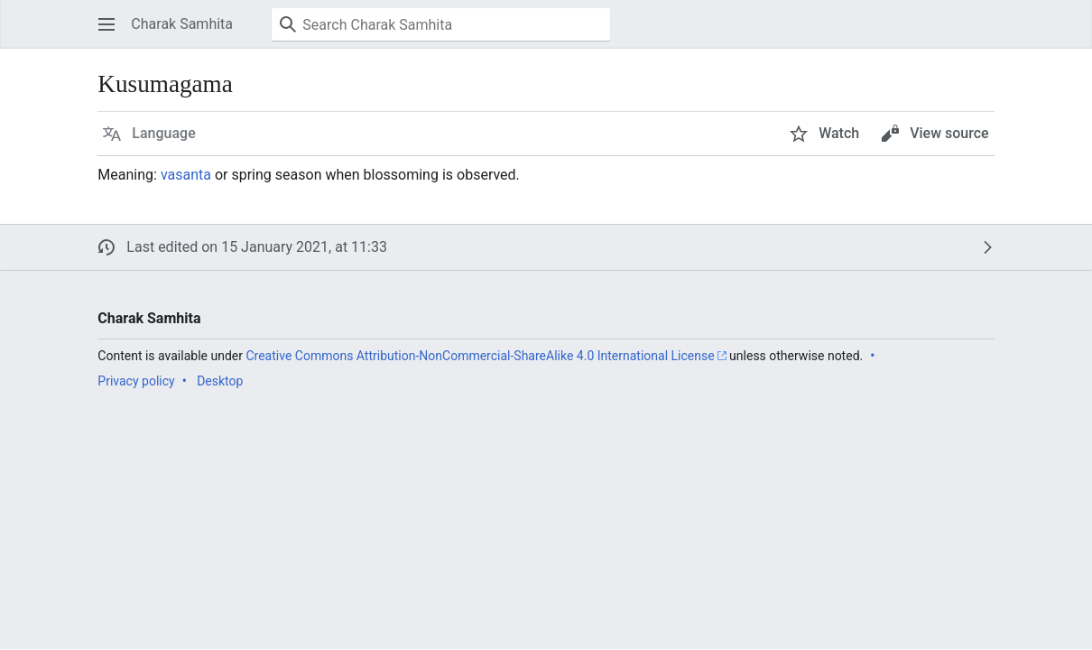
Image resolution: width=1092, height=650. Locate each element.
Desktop (220, 381)
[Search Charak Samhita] (441, 24)
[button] (106, 24)
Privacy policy (135, 381)
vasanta (186, 174)
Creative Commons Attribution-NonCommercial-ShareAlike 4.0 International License (479, 355)
